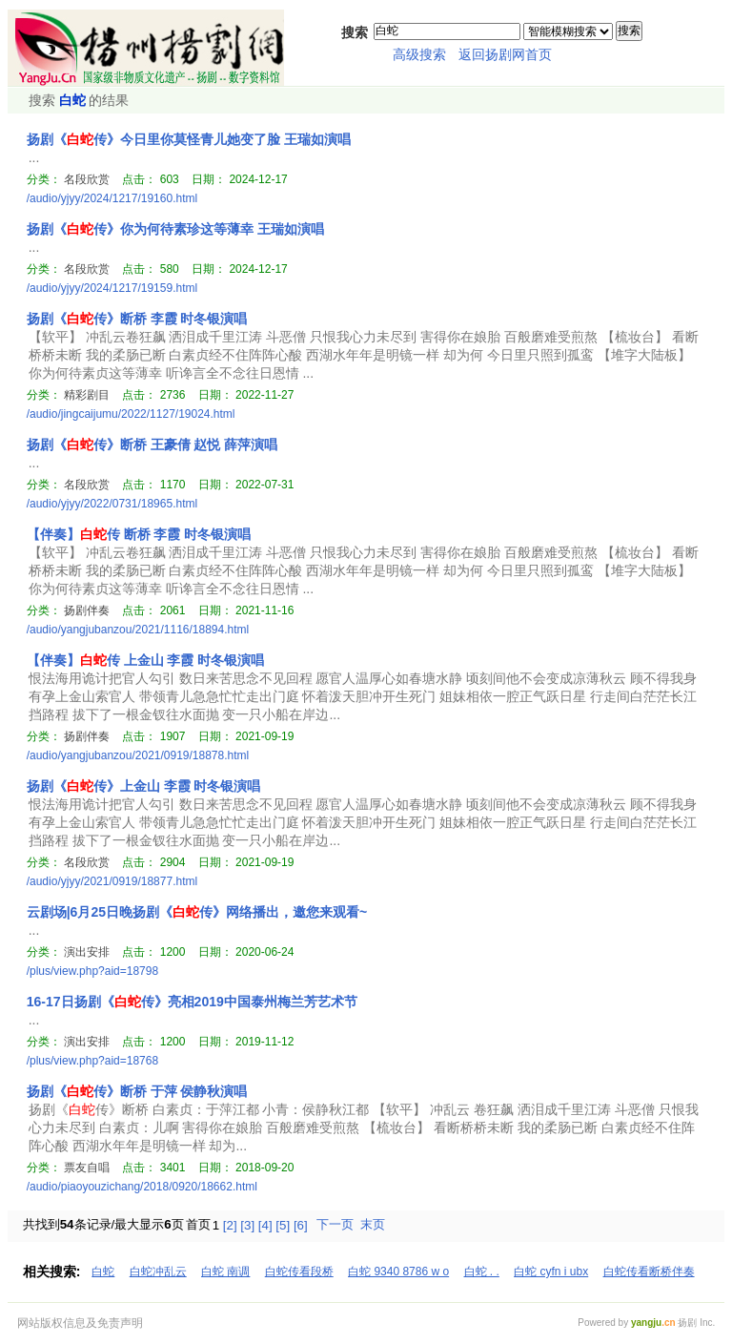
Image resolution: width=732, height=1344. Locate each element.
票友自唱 (87, 1167)
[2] (230, 1225)
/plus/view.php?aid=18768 (92, 1060)
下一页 (335, 1224)
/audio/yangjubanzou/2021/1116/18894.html (138, 629)
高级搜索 (419, 54)
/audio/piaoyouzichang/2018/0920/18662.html (142, 1186)
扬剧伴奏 (87, 610)
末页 (372, 1224)
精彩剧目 (87, 395)
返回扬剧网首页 (505, 54)
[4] (265, 1225)
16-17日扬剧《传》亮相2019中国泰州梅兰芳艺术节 (192, 1001)
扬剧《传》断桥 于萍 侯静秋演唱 (137, 1091)
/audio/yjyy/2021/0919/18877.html (112, 881)
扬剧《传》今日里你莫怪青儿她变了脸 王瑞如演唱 (189, 139)
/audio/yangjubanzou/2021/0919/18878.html (138, 755)
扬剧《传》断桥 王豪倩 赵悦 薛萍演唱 (152, 444)
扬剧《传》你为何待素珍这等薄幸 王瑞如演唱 (175, 229)
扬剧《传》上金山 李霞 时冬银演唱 (144, 786)
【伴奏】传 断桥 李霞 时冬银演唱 (139, 534)
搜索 (629, 30)
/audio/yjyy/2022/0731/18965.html (112, 503)
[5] (282, 1225)
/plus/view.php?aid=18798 (92, 971)
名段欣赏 (87, 179)
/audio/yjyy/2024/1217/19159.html (112, 288)
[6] (301, 1225)
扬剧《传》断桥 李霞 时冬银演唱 (137, 318)
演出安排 (87, 952)
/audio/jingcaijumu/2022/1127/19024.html (131, 414)
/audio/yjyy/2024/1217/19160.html (112, 198)
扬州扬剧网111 (146, 48)
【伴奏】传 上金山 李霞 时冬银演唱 (146, 660)
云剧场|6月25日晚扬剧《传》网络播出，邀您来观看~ (197, 912)
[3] (247, 1225)
